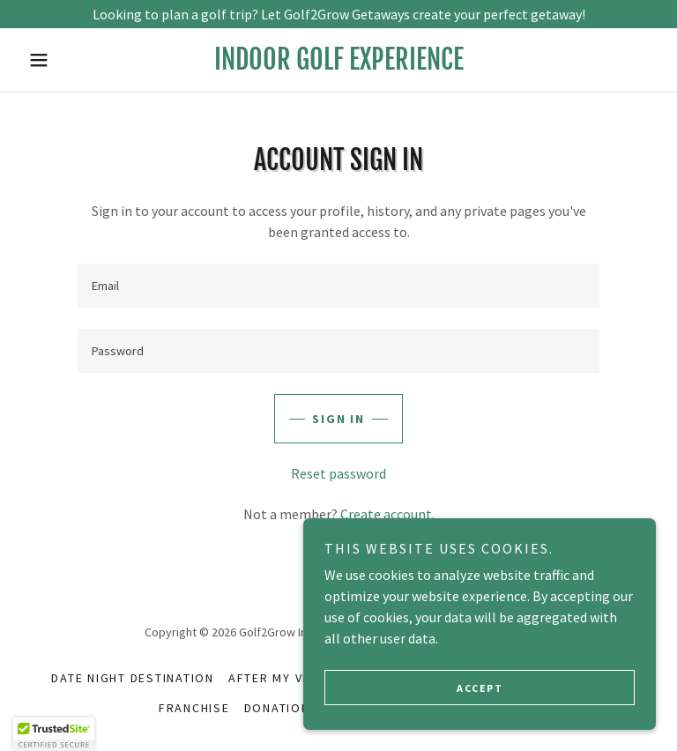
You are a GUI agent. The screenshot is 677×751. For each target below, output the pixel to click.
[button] (68, 60)
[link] (338, 64)
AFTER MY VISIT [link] (278, 678)
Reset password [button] (338, 473)
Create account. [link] (387, 514)
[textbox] (338, 286)
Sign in (338, 419)
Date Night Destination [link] (132, 678)
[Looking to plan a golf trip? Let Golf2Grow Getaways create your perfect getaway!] (338, 14)
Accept (479, 688)
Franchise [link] (194, 708)
